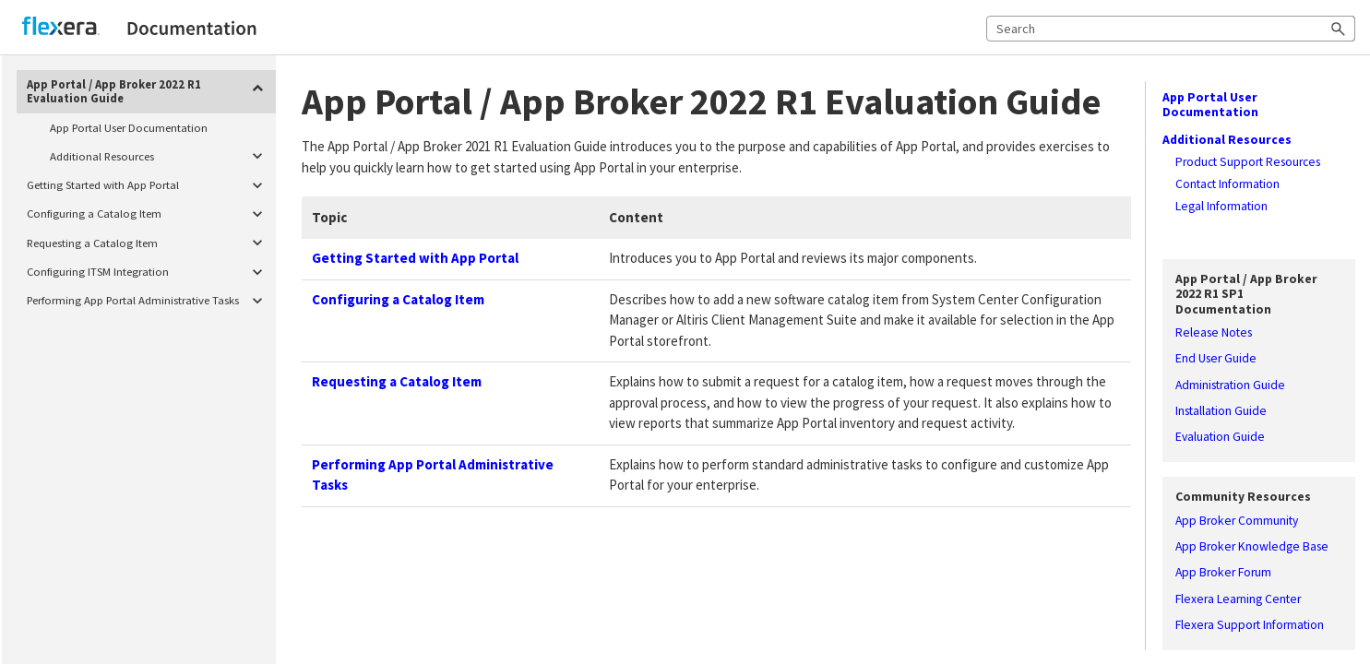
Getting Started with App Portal (148, 184)
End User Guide (1216, 358)
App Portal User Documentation (129, 127)
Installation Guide (1221, 411)
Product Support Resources (1247, 162)
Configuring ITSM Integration (148, 271)
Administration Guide (1230, 385)
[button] (1338, 29)
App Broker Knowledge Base (1251, 547)
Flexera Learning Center (1238, 599)
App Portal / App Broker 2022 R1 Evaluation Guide (148, 89)
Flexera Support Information (1249, 625)
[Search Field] (1170, 29)
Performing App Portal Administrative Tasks (148, 301)
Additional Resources (159, 156)
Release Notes (1213, 333)
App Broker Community (1236, 521)
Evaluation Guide (1220, 437)
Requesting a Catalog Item (148, 243)
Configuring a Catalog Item (148, 214)
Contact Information (1227, 184)
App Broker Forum (1223, 572)
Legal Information (1221, 206)
